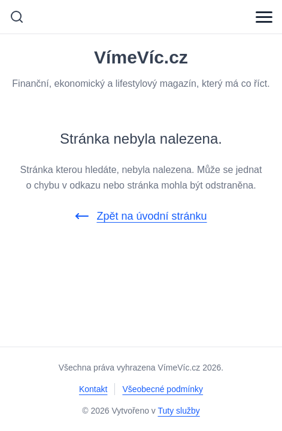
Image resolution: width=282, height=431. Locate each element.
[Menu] (264, 16)
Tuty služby (179, 410)
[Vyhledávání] (17, 17)
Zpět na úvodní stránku (141, 216)
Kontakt (93, 389)
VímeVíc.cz (141, 57)
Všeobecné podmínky (162, 389)
